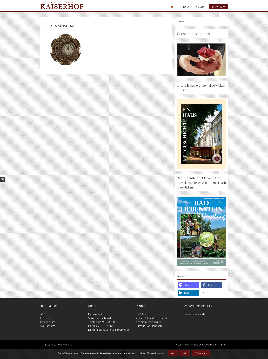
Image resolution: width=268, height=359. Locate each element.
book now (218, 6)
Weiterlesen (201, 353)
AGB (42, 314)
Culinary (184, 6)
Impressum (46, 318)
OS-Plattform (47, 325)
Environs (200, 6)
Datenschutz (47, 322)
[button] (188, 285)
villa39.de (141, 314)
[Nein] (263, 353)
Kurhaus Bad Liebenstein (150, 325)
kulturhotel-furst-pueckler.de (152, 318)
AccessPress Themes (214, 344)
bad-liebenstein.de (194, 314)
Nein (185, 353)
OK (172, 353)
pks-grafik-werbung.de (149, 322)
